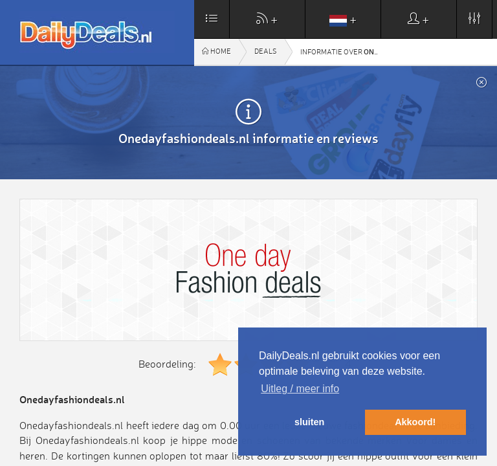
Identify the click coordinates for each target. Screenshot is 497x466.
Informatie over (343, 51)
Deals (265, 51)
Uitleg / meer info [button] (300, 388)
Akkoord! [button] (415, 422)
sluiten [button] (309, 422)
